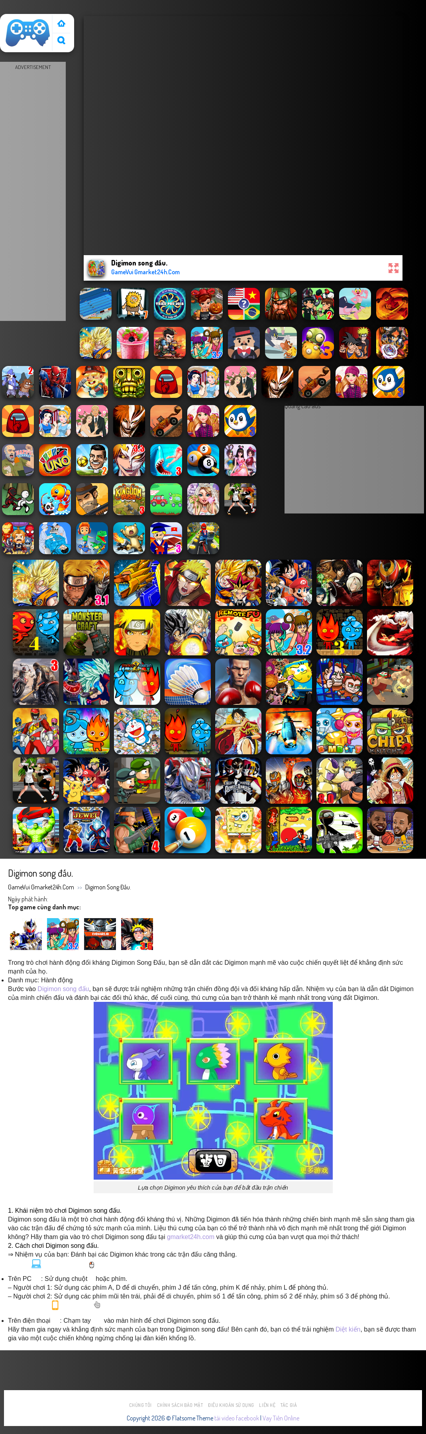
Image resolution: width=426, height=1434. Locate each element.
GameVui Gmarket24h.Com (41, 887)
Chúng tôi (140, 1405)
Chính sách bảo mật (180, 1405)
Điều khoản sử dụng (231, 1405)
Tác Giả (289, 1405)
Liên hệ (267, 1405)
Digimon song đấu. (108, 887)
